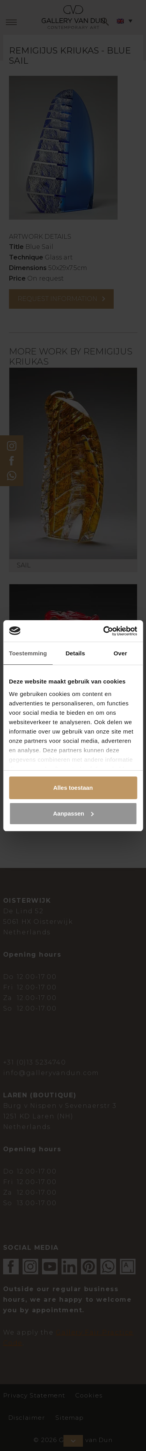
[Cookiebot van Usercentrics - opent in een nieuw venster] (104, 631)
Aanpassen (73, 813)
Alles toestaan (73, 787)
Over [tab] (120, 653)
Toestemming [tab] (28, 653)
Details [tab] (75, 653)
